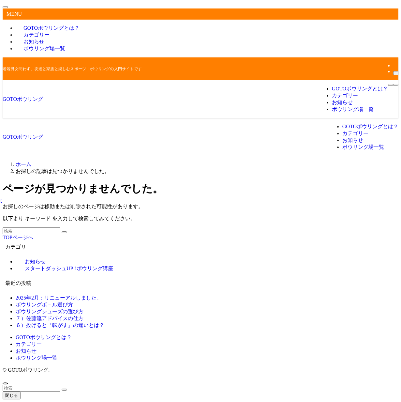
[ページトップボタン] (5, 383)
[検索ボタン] (395, 85)
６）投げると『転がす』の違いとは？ (60, 325)
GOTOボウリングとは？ (44, 337)
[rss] (395, 65)
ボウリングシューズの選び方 (49, 311)
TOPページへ (18, 237)
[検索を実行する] (64, 232)
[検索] (395, 73)
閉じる (11, 395)
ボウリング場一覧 (44, 48)
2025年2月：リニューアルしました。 (59, 298)
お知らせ (26, 351)
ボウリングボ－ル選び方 (44, 304)
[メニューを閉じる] (5, 7)
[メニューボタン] (390, 85)
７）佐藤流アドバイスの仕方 (49, 318)
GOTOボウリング (23, 99)
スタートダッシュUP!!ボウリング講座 (69, 268)
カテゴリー (29, 344)
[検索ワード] (31, 230)
